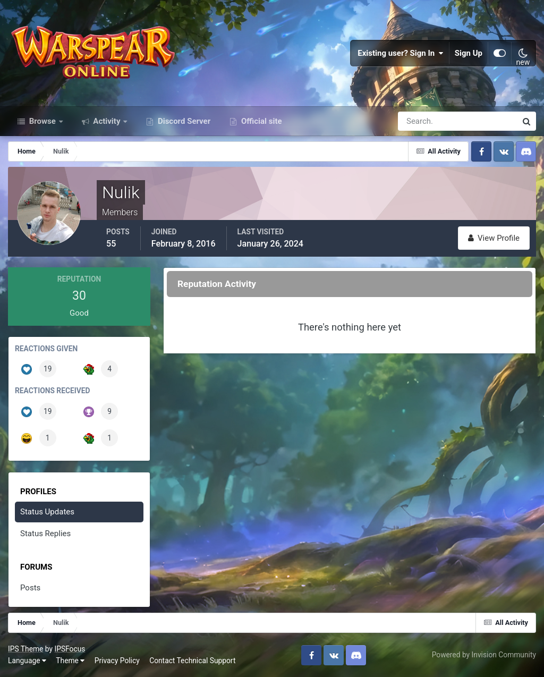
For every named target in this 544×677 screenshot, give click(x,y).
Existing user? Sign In (401, 53)
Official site (260, 121)
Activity (107, 121)
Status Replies (45, 533)
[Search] (421, 121)
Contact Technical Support (192, 660)
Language (27, 660)
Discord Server (183, 121)
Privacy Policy (117, 660)
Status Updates (47, 512)
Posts (30, 588)
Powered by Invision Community (484, 654)
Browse (42, 121)
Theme (70, 660)
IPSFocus (69, 649)
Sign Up (468, 53)
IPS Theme (25, 649)
